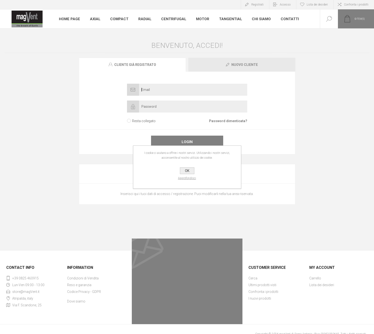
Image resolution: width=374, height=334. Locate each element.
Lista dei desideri (321, 285)
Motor (199, 19)
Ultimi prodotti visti (262, 285)
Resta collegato (144, 121)
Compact (117, 19)
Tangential (226, 19)
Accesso (285, 4)
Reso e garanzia (79, 285)
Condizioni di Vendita (83, 278)
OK (187, 171)
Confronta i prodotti (356, 4)
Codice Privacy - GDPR (84, 292)
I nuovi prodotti (259, 298)
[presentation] (132, 65)
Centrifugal (170, 19)
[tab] (133, 65)
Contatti (283, 19)
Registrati (257, 4)
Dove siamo (76, 301)
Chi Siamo (256, 19)
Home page (69, 19)
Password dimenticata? (228, 121)
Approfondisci (187, 178)
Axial (94, 19)
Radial (143, 19)
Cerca (252, 278)
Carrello (315, 278)
